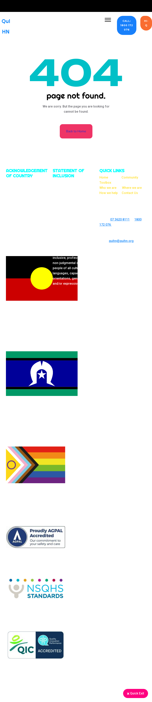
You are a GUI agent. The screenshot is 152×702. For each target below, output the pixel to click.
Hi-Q (146, 23)
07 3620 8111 (120, 219)
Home (103, 177)
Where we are (132, 188)
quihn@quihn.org (121, 241)
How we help (108, 193)
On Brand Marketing (130, 252)
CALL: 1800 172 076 (126, 25)
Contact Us (130, 193)
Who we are (107, 188)
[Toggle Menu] (108, 20)
